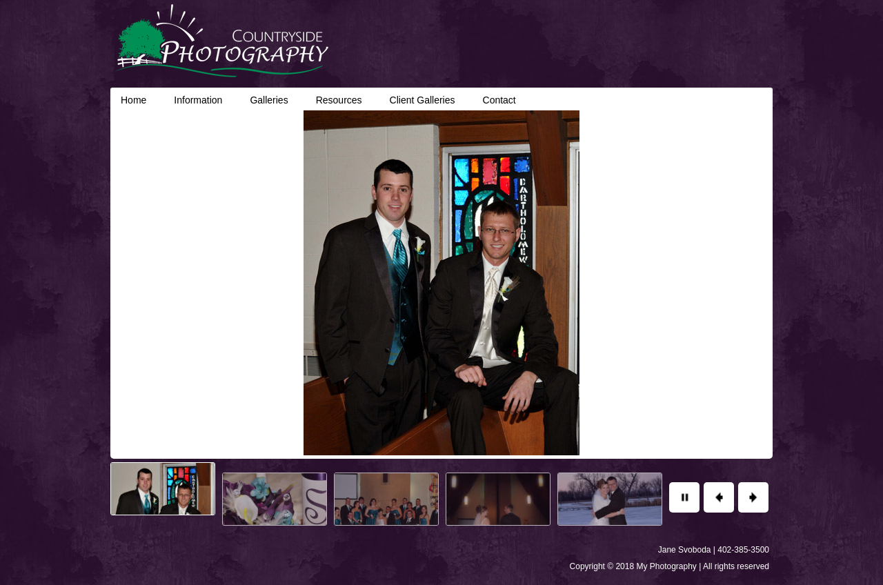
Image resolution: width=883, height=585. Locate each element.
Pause (684, 497)
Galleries (269, 100)
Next (753, 497)
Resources (339, 100)
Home (133, 100)
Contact (499, 100)
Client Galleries (422, 100)
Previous (719, 497)
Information (198, 100)
